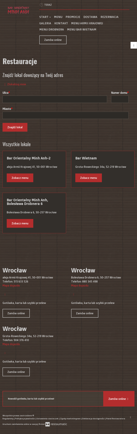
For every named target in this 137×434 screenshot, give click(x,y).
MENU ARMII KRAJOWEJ (87, 23)
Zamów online (53, 40)
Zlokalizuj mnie (14, 84)
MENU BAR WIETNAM (81, 29)
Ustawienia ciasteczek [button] (48, 418)
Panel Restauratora (115, 418)
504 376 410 (21, 340)
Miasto (7, 109)
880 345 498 (90, 281)
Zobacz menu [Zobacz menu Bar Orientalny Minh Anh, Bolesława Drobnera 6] (20, 223)
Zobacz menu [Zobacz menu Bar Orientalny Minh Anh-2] (20, 177)
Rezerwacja (110, 17)
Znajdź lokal (15, 127)
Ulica (5, 92)
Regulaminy (8, 418)
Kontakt (61, 23)
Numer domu (119, 92)
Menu (58, 17)
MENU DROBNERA (51, 29)
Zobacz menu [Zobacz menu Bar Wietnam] (88, 177)
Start (45, 17)
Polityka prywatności (25, 418)
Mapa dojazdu (11, 285)
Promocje (73, 17)
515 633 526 (21, 281)
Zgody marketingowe (70, 418)
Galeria (45, 23)
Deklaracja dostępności (93, 418)
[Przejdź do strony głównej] (18, 10)
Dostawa (90, 17)
